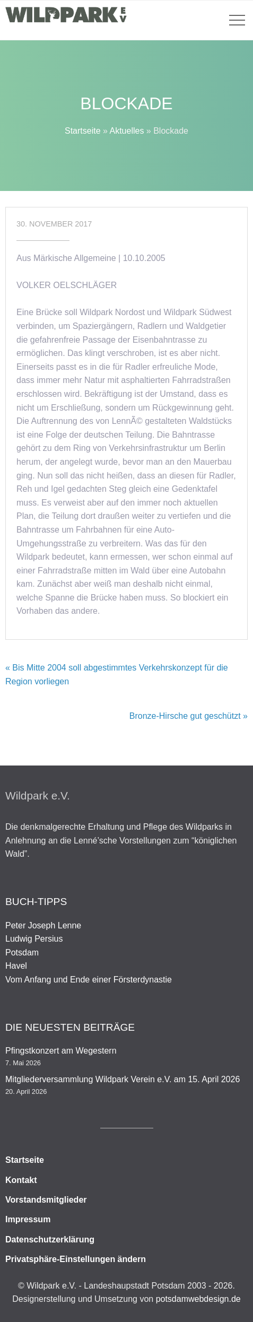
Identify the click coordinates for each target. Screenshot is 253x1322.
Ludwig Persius (34, 938)
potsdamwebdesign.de (198, 1298)
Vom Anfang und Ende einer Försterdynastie (88, 979)
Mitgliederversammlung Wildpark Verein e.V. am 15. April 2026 (122, 1079)
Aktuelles (126, 130)
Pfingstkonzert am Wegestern (61, 1050)
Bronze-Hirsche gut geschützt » (188, 715)
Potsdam (22, 952)
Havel (16, 965)
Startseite (83, 130)
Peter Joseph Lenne (43, 925)
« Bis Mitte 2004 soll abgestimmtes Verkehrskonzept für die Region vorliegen (116, 674)
